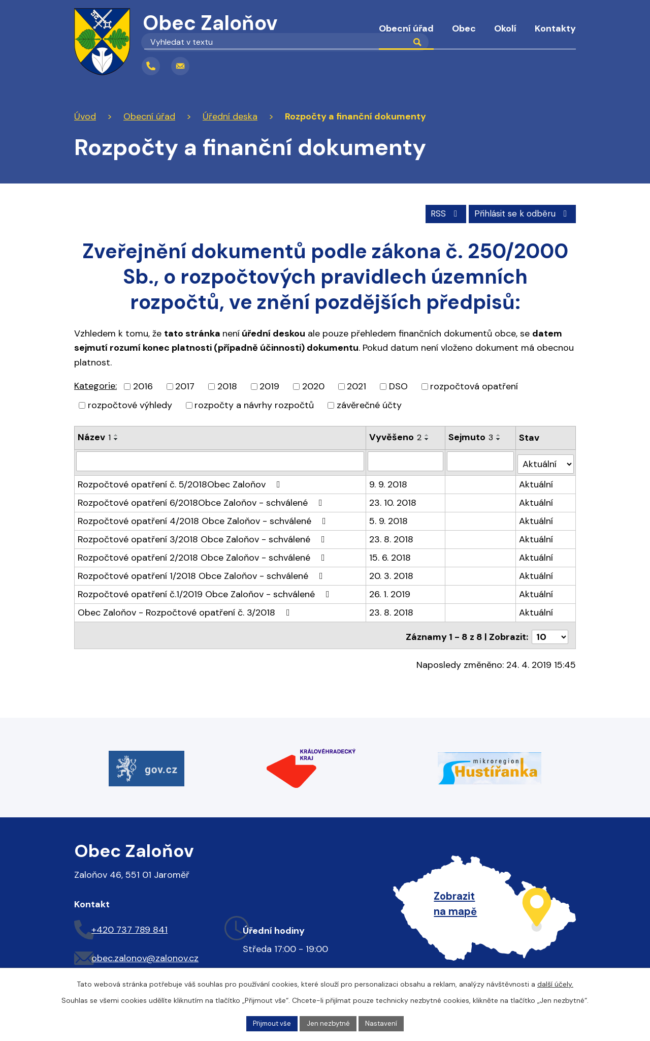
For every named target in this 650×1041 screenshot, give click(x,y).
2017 (184, 385)
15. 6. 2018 (390, 553)
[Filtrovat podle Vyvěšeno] (406, 460)
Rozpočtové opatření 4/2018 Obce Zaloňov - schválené (204, 517)
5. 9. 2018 (389, 517)
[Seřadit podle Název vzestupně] (116, 434)
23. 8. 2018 (392, 535)
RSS (436, 212)
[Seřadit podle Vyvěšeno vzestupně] (427, 434)
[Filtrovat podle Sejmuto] (480, 460)
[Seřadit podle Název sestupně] (116, 438)
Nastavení (384, 1022)
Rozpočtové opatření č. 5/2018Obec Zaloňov (181, 480)
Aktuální (536, 480)
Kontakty (555, 28)
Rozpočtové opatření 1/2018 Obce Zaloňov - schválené (202, 572)
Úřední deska (230, 116)
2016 (143, 385)
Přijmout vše (270, 1022)
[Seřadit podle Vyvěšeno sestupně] (427, 438)
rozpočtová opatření (474, 385)
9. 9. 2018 (389, 480)
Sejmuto (471, 436)
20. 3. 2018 (392, 572)
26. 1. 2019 (390, 590)
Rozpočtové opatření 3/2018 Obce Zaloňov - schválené (203, 535)
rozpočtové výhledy (130, 404)
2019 (269, 385)
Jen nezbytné (329, 1022)
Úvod (352, 35)
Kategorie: (95, 385)
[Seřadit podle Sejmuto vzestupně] (499, 434)
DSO (398, 385)
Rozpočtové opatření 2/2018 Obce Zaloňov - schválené (203, 553)
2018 (227, 385)
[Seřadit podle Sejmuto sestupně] (499, 438)
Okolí (505, 28)
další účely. (555, 983)
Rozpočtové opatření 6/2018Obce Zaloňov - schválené (202, 499)
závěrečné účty (369, 404)
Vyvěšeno (396, 436)
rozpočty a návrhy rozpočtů (254, 404)
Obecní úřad (406, 28)
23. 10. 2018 (393, 499)
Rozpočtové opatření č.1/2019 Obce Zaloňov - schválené (206, 590)
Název (94, 436)
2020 (313, 385)
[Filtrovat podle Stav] (546, 459)
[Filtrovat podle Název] (220, 460)
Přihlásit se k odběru (520, 212)
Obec (464, 28)
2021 (356, 385)
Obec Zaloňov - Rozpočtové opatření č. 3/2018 (186, 608)
